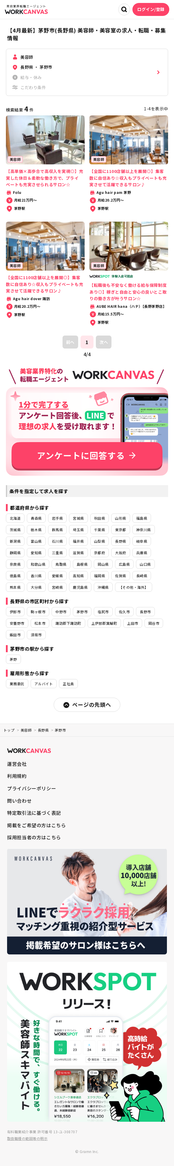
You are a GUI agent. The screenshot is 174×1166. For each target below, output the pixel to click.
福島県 (141, 518)
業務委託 (17, 683)
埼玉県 (78, 529)
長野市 (145, 611)
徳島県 (15, 575)
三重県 (57, 552)
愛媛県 (57, 575)
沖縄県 (103, 587)
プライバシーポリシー (31, 788)
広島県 (124, 564)
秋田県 (99, 518)
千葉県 (99, 529)
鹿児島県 (80, 587)
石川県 (57, 541)
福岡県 (99, 575)
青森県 (36, 518)
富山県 (36, 541)
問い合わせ (19, 800)
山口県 (145, 564)
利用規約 (17, 775)
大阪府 (120, 552)
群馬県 (57, 529)
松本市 (40, 623)
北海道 (15, 518)
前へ (70, 342)
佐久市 (124, 611)
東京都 (120, 529)
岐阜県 (141, 541)
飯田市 (15, 634)
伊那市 (15, 611)
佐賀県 (120, 575)
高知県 (78, 575)
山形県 (120, 518)
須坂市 (36, 634)
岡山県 (103, 564)
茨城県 (15, 529)
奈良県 (15, 564)
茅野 (13, 659)
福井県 (78, 541)
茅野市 (82, 611)
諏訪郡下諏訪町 (68, 623)
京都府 (99, 552)
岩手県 (57, 518)
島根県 (82, 564)
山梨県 (99, 541)
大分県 (36, 587)
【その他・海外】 (133, 587)
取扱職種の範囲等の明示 (27, 1138)
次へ (103, 342)
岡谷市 (153, 623)
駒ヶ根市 (38, 611)
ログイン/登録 (151, 9)
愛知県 (36, 552)
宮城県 (78, 518)
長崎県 (141, 575)
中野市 (60, 611)
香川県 (36, 575)
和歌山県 (38, 564)
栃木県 (36, 529)
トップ (9, 729)
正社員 (68, 683)
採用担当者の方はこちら (34, 837)
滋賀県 (78, 552)
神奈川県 (143, 529)
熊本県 (15, 587)
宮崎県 (57, 587)
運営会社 (17, 763)
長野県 (120, 541)
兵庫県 (141, 552)
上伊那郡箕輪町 (104, 623)
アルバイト (44, 683)
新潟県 (15, 541)
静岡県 (15, 552)
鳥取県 (60, 564)
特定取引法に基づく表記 (34, 812)
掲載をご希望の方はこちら (36, 825)
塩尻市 (103, 611)
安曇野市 (17, 623)
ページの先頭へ (87, 705)
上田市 (132, 623)
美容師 (26, 729)
